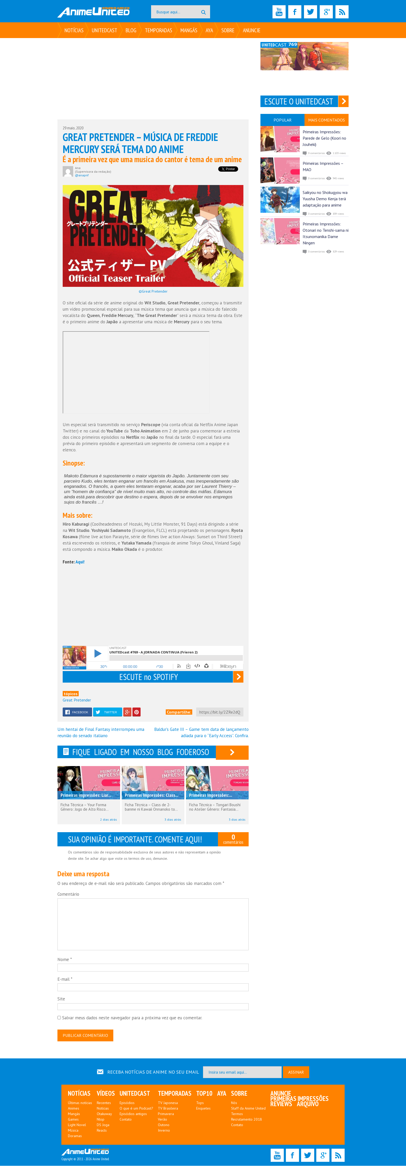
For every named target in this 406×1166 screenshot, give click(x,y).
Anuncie (251, 30)
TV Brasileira (168, 1108)
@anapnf (82, 175)
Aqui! (80, 562)
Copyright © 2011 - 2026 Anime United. (85, 1155)
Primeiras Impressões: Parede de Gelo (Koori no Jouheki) (324, 138)
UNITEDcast (104, 30)
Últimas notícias (80, 1103)
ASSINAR (296, 1072)
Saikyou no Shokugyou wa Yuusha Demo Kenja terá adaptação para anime (325, 199)
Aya (209, 30)
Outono (163, 1125)
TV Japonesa (168, 1103)
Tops (200, 1103)
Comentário (68, 895)
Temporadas (158, 30)
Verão (162, 1119)
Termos (237, 1114)
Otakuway (104, 1114)
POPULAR (283, 120)
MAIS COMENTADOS (326, 120)
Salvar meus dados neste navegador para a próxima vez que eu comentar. (132, 1019)
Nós (234, 1103)
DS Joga (103, 1125)
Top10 (204, 1093)
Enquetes (203, 1108)
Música (73, 1130)
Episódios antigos (133, 1114)
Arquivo (308, 1104)
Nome (64, 961)
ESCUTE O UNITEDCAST (298, 101)
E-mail (64, 981)
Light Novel (77, 1125)
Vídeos (106, 1093)
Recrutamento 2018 (246, 1119)
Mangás (188, 30)
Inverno (164, 1130)
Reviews (281, 1104)
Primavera (166, 1114)
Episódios (127, 1103)
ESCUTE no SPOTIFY (148, 676)
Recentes (104, 1103)
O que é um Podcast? (136, 1108)
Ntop (100, 1119)
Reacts (102, 1130)
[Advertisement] (153, 78)
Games (73, 1119)
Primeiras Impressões (299, 1099)
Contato (126, 1119)
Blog (131, 30)
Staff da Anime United (248, 1108)
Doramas (75, 1136)
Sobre (227, 30)
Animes (73, 1108)
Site (61, 1000)
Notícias (74, 30)
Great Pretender (77, 700)
